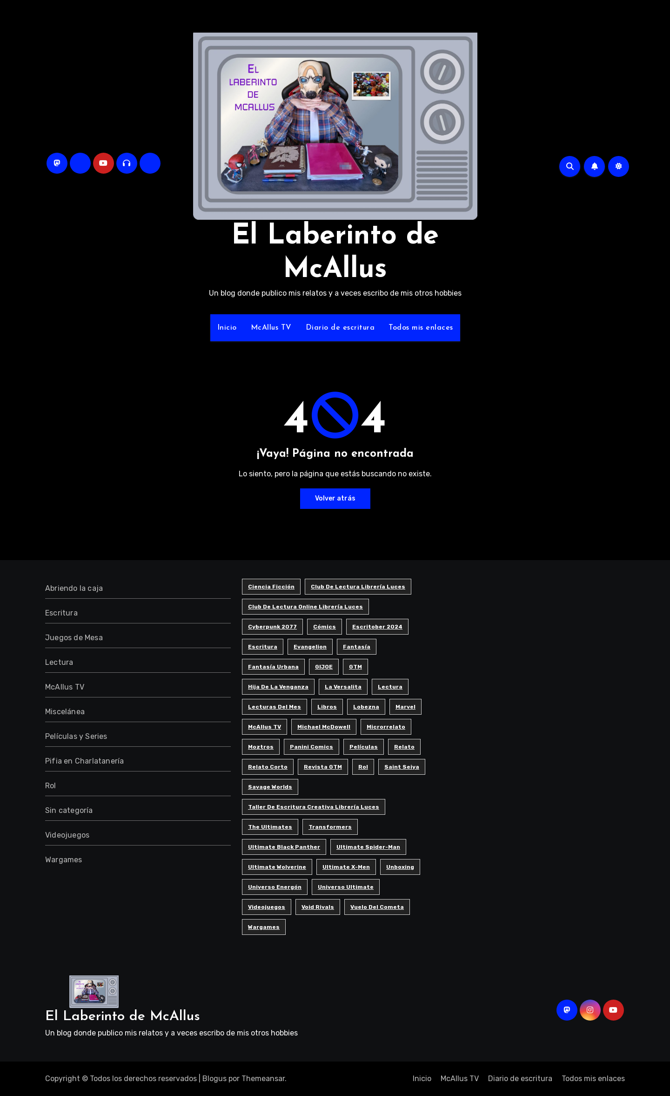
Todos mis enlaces (421, 328)
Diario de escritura (340, 328)
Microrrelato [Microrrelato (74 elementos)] (386, 727)
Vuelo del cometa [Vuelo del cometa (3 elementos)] (377, 907)
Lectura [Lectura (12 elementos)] (390, 686)
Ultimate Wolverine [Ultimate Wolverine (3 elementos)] (277, 867)
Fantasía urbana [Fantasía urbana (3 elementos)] (273, 666)
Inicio (227, 328)
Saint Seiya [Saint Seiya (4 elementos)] (401, 767)
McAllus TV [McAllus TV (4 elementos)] (264, 727)
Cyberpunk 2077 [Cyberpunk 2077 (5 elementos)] (272, 626)
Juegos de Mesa (74, 637)
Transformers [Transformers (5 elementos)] (330, 827)
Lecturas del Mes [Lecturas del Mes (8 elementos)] (274, 707)
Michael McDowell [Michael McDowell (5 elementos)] (323, 727)
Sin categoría (69, 810)
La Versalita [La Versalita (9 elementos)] (343, 686)
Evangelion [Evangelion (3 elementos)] (310, 646)
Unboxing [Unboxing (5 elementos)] (400, 867)
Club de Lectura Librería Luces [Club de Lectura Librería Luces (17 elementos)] (358, 586)
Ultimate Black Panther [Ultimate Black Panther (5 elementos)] (284, 847)
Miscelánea (65, 711)
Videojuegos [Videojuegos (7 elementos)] (266, 907)
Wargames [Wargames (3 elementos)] (264, 927)
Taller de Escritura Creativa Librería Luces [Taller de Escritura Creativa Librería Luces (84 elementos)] (313, 807)
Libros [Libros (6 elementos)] (327, 707)
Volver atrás (335, 498)
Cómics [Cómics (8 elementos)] (324, 626)
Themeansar (263, 1078)
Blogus (214, 1078)
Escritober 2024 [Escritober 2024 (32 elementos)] (377, 626)
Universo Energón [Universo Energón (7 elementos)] (275, 887)
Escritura (61, 613)
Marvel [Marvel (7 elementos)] (405, 707)
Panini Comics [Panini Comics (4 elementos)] (311, 747)
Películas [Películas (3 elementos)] (363, 747)
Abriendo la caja (74, 588)
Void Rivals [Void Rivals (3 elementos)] (318, 907)
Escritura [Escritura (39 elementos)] (262, 646)
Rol (50, 785)
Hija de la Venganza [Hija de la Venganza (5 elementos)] (278, 686)
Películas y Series (76, 736)
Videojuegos (67, 835)
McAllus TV (271, 328)
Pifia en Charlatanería (84, 761)
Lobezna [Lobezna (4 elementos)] (366, 707)
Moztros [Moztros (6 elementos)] (261, 747)
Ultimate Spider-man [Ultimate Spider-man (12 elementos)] (368, 847)
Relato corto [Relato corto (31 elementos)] (268, 767)
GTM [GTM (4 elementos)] (355, 666)
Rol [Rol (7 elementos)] (363, 767)
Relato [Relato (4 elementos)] (404, 747)
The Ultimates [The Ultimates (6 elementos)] (270, 827)
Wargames (63, 859)
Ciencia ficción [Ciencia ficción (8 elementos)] (271, 586)
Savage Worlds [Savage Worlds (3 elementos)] (270, 787)
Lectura (59, 662)
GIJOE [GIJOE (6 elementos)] (324, 666)
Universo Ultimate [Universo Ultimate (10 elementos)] (346, 887)
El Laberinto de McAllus (122, 1016)
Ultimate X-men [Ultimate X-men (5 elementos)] (346, 867)
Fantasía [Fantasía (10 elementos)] (356, 646)
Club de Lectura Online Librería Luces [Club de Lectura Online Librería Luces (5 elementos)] (305, 606)
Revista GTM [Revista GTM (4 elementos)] (323, 767)
